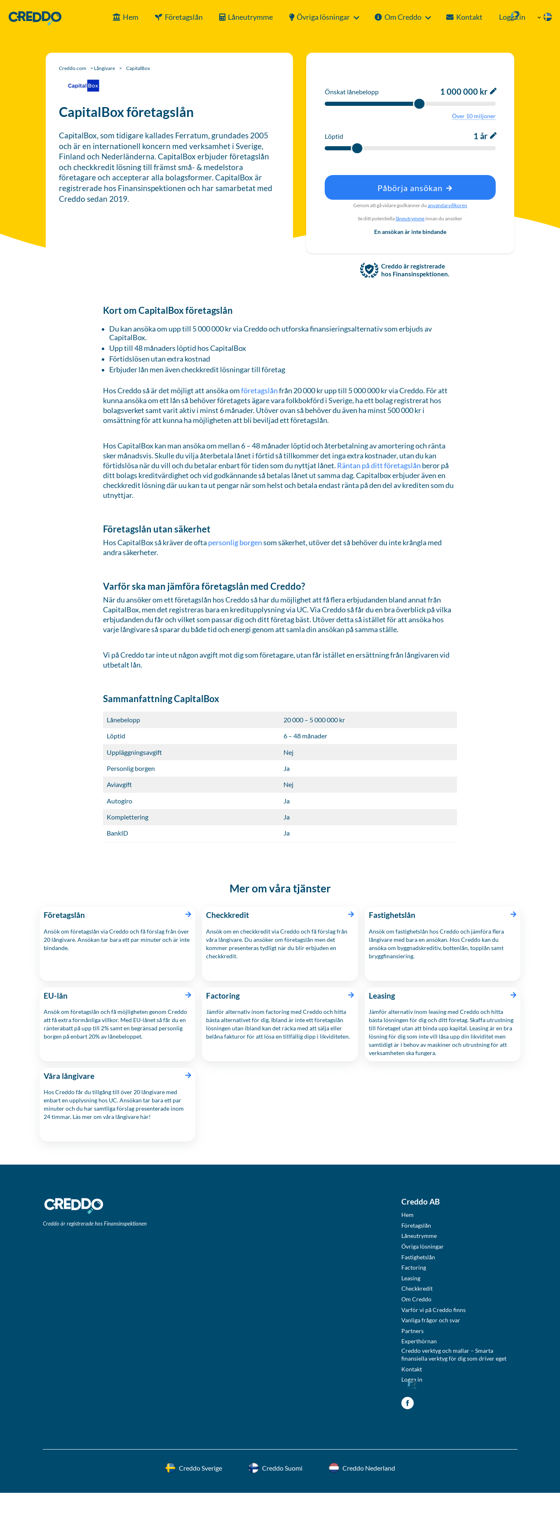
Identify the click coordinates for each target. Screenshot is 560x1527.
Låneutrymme (226, 17)
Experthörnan (419, 1341)
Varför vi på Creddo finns (433, 1309)
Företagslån (159, 17)
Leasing (410, 1278)
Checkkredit (417, 1288)
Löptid (334, 136)
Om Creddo (378, 17)
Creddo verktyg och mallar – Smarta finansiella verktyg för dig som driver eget (453, 1354)
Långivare (104, 68)
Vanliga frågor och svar (430, 1320)
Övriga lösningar (299, 17)
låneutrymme (410, 218)
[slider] (419, 104)
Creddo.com (72, 68)
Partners (412, 1330)
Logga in (494, 17)
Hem (106, 17)
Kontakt (445, 17)
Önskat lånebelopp (352, 92)
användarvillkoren (447, 205)
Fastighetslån (418, 1257)
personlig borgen (235, 542)
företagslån (259, 390)
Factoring (413, 1267)
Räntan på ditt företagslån (379, 465)
